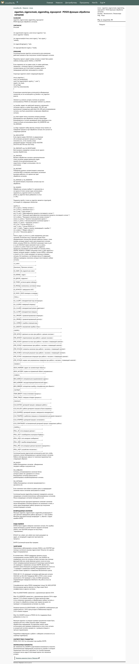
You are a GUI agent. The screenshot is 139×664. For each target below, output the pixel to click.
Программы (84, 2)
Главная (50, 2)
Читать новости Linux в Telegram (27, 658)
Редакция (21, 662)
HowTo (94, 2)
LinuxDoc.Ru (7, 2)
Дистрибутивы (71, 2)
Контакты (16, 662)
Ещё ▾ (102, 2)
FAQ (99, 15)
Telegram (102, 24)
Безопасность (108, 13)
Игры (103, 15)
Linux (99, 8)
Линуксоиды (117, 13)
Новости (59, 2)
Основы (100, 13)
